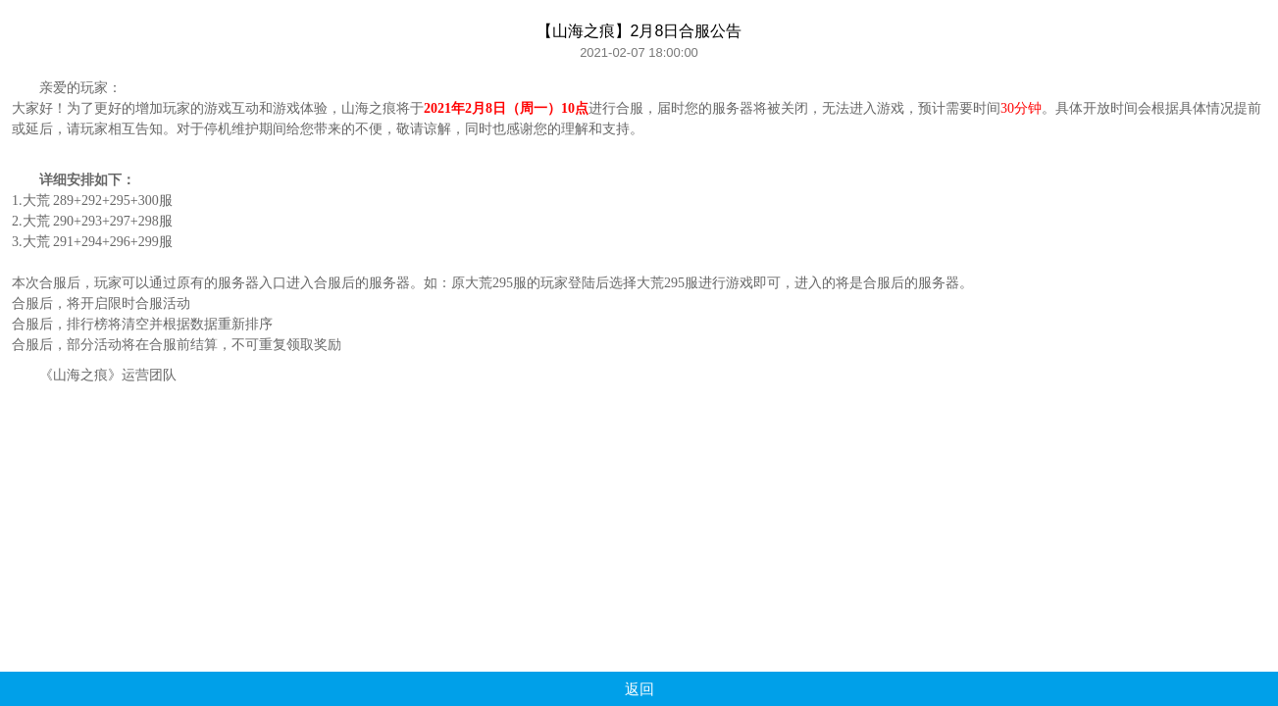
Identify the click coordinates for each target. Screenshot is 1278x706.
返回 (639, 689)
